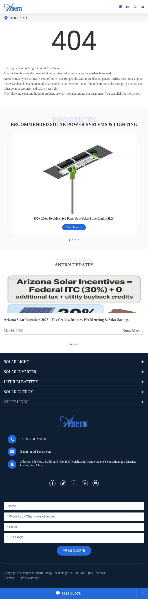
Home (13, 17)
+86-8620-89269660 (33, 439)
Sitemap (9, 577)
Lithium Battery (21, 382)
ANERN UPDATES (74, 264)
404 (24, 17)
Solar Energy (18, 392)
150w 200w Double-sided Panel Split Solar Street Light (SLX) (74, 218)
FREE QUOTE (68, 593)
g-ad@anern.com (40, 451)
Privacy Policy (30, 577)
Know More (133, 332)
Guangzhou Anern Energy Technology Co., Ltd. (49, 572)
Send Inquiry (74, 227)
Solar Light (16, 362)
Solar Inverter (20, 372)
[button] (69, 240)
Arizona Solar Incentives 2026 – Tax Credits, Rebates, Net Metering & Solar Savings (66, 321)
